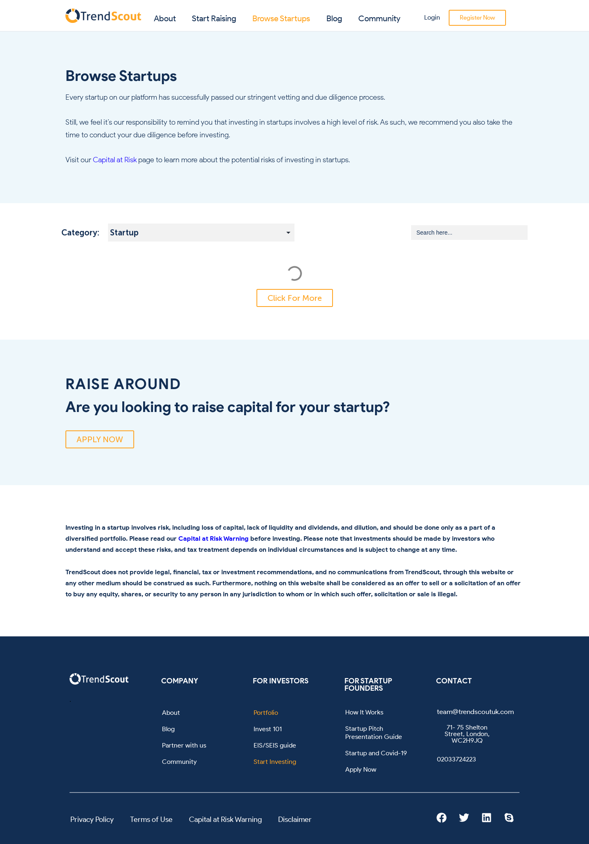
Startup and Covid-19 (376, 753)
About (165, 18)
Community (379, 18)
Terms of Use (151, 819)
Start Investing (275, 762)
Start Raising (214, 18)
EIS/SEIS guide (275, 745)
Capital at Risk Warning (213, 538)
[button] (294, 298)
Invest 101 (268, 729)
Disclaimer (295, 819)
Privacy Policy (92, 819)
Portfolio (266, 712)
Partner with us (184, 745)
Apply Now (360, 769)
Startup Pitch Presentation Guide (373, 733)
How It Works (364, 712)
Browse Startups (281, 18)
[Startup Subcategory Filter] (201, 233)
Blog (334, 18)
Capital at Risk (115, 159)
